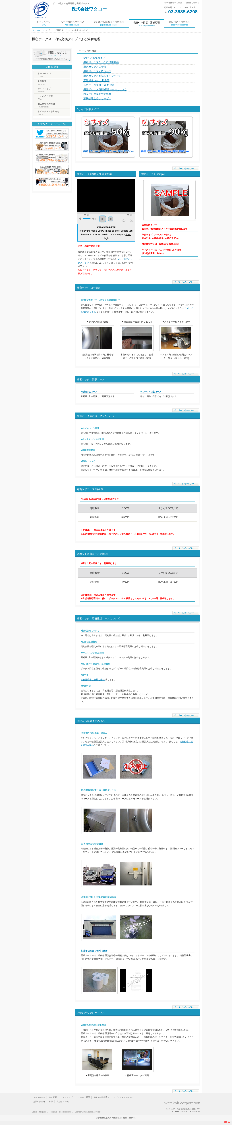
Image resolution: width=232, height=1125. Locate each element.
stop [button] (110, 218)
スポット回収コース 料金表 (99, 84)
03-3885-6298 (183, 11)
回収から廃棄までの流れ (97, 93)
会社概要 (42, 82)
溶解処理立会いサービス (97, 98)
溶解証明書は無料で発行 (93, 679)
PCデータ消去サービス (72, 23)
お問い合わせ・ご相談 (173, 3)
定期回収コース (89, 391)
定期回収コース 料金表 (96, 80)
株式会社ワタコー (89, 9)
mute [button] (80, 218)
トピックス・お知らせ (48, 112)
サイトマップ (44, 90)
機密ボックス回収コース (97, 71)
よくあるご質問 (45, 97)
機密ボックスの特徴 (94, 66)
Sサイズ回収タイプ (94, 57)
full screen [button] (132, 220)
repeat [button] (123, 220)
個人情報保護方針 (46, 105)
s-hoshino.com (65, 1112)
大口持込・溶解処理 (179, 23)
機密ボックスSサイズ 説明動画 (101, 62)
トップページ (43, 23)
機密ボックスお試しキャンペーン (102, 75)
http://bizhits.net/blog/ (92, 1112)
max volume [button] (94, 218)
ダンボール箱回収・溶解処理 (109, 23)
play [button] (102, 219)
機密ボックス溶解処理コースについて (105, 89)
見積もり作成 (191, 3)
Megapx (42, 1112)
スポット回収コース (151, 391)
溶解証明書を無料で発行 (95, 951)
